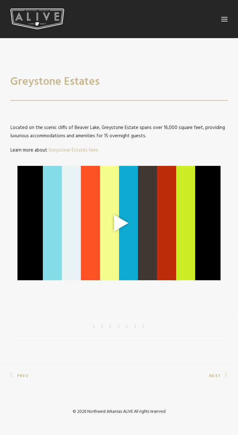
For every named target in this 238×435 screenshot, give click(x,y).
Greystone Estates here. (74, 150)
